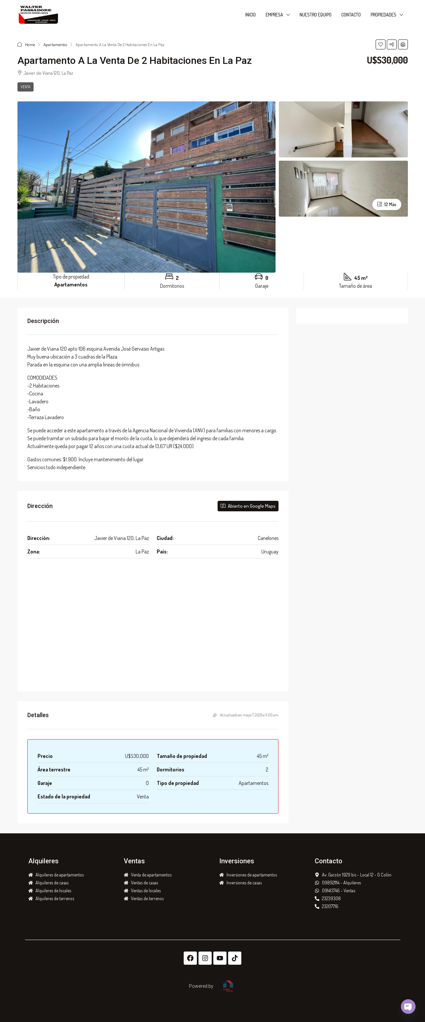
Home (30, 44)
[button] (380, 44)
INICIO (250, 14)
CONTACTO (351, 14)
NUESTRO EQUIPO (316, 14)
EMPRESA (274, 14)
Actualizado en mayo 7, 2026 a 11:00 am (246, 715)
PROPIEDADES (383, 14)
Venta (25, 86)
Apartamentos (55, 44)
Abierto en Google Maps (248, 506)
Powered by (201, 986)
